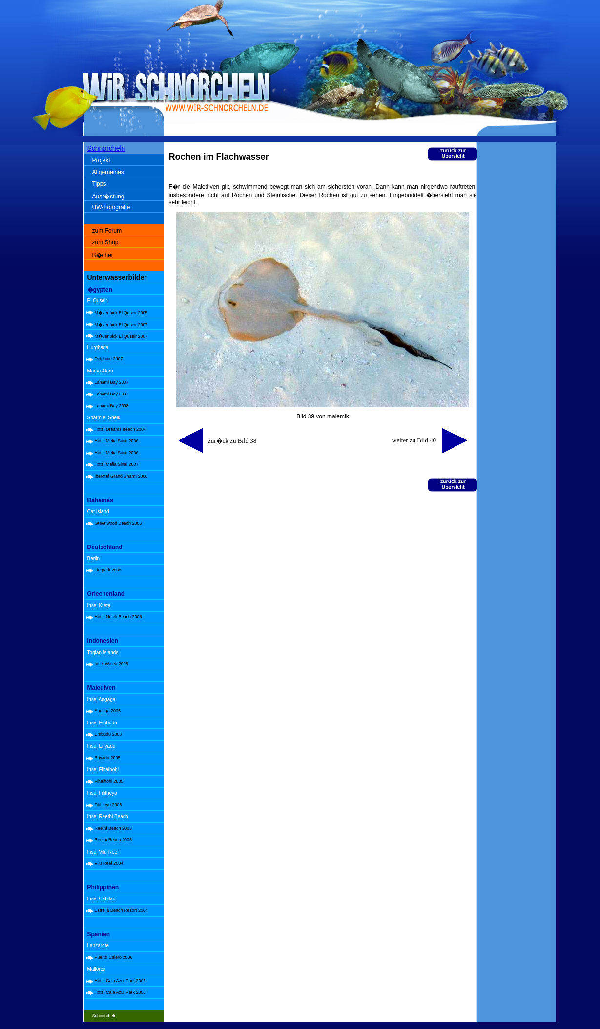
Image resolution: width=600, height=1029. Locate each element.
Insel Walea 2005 (111, 663)
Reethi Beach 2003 (113, 828)
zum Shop (105, 242)
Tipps (99, 183)
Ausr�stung (108, 196)
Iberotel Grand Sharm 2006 (121, 476)
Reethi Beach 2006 (113, 839)
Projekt (101, 160)
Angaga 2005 (108, 710)
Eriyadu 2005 (108, 757)
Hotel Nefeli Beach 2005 (118, 616)
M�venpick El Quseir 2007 (121, 324)
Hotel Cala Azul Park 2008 (120, 992)
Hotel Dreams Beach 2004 (120, 429)
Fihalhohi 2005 (109, 781)
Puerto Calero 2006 (114, 957)
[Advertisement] (518, 298)
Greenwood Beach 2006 (118, 523)
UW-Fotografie (111, 207)
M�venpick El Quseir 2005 (121, 312)
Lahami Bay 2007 (112, 382)
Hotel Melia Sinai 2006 (117, 440)
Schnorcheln (106, 148)
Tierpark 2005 (108, 570)
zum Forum (107, 230)
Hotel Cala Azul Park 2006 (120, 980)
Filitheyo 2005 (108, 804)
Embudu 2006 (108, 734)
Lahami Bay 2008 (112, 405)
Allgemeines (108, 172)
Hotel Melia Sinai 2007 (117, 464)
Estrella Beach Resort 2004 (121, 910)
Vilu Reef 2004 (109, 863)
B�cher (102, 255)
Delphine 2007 (109, 358)
